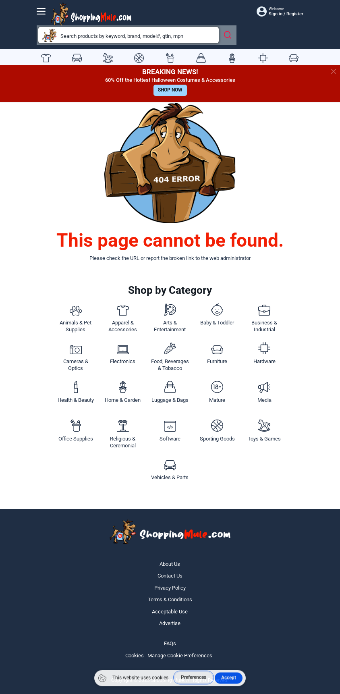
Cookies (134, 655)
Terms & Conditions (170, 599)
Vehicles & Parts (77, 58)
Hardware (263, 58)
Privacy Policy (170, 588)
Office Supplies (170, 58)
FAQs (170, 643)
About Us (170, 564)
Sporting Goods (139, 58)
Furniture (294, 58)
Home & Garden (232, 58)
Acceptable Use (170, 612)
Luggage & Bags (201, 58)
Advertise (169, 623)
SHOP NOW (170, 90)
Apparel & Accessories (46, 58)
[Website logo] (91, 14)
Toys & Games (108, 58)
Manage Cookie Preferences (179, 655)
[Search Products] (229, 34)
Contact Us (170, 576)
